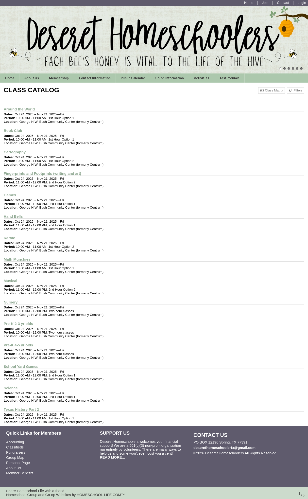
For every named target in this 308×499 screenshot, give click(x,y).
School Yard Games (21, 366)
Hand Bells (13, 216)
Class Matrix (271, 90)
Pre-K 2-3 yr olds (18, 323)
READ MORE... (112, 457)
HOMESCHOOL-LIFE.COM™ (101, 495)
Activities (201, 78)
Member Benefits (20, 473)
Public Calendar (133, 78)
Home (9, 78)
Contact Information (95, 78)
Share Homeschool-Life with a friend (35, 491)
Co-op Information (169, 78)
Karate (9, 238)
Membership (59, 78)
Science (11, 388)
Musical (10, 281)
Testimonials (229, 78)
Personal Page (18, 463)
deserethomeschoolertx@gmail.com (224, 448)
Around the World (19, 109)
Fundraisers (15, 452)
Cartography (15, 152)
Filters (296, 90)
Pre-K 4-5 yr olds (18, 345)
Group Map (15, 458)
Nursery (11, 302)
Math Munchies (17, 259)
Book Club (13, 130)
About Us (31, 78)
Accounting (15, 442)
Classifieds (15, 447)
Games (10, 195)
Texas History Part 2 (21, 409)
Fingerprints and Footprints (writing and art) (42, 173)
